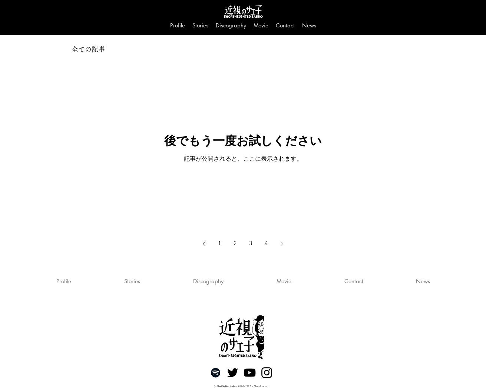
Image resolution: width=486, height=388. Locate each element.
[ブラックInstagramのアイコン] (266, 372)
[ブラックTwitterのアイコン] (232, 372)
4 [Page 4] (266, 243)
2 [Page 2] (235, 243)
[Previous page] (204, 243)
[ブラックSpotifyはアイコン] (215, 372)
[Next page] (282, 243)
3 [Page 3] (250, 243)
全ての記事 (88, 49)
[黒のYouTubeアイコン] (249, 372)
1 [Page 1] (219, 243)
